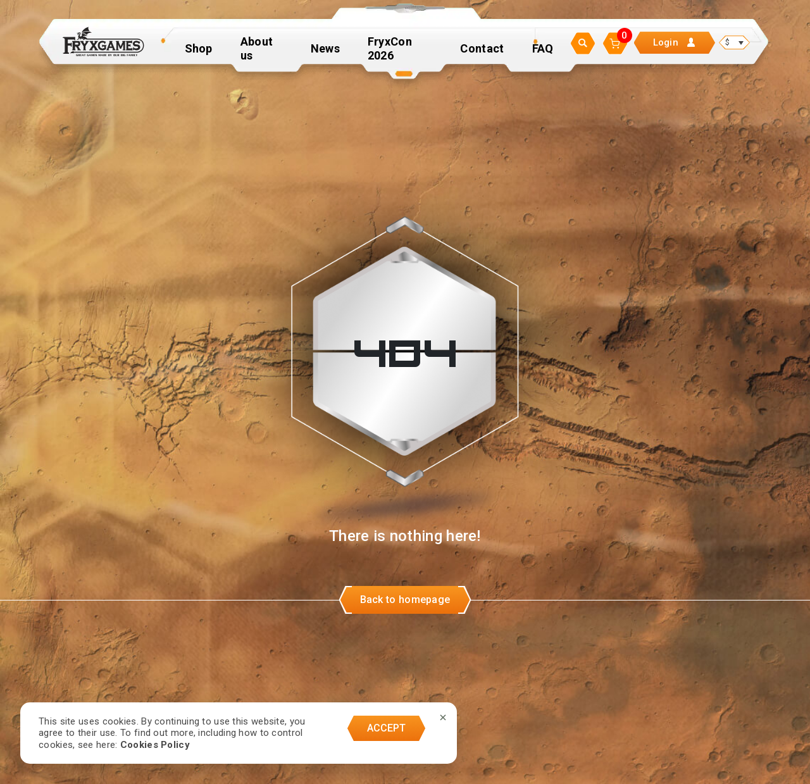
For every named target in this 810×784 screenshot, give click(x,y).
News (325, 53)
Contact (482, 53)
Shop (199, 53)
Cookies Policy (155, 744)
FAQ (543, 53)
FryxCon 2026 (390, 53)
